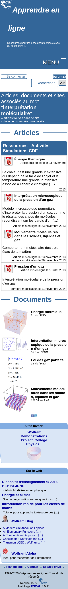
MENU (51, 62)
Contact (32, 566)
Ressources (16, 145)
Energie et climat (16, 495)
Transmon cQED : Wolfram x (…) (24, 542)
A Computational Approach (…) (23, 535)
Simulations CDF (20, 150)
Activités (41, 145)
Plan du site (13, 566)
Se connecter (16, 76)
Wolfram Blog (17, 521)
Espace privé (51, 566)
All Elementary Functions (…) (22, 531)
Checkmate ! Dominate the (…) (23, 538)
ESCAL (36, 586)
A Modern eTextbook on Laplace (23, 528)
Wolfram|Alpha (19, 553)
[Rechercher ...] (44, 83)
